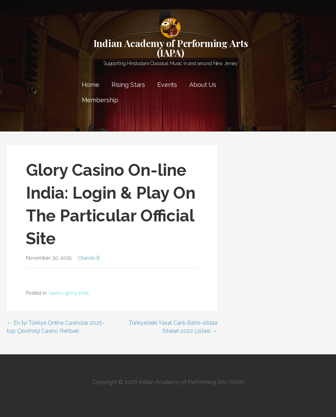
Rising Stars (128, 84)
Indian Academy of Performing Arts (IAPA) (170, 48)
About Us (202, 84)
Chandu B (89, 258)
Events (167, 84)
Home (90, 84)
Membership (100, 100)
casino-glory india (69, 293)
